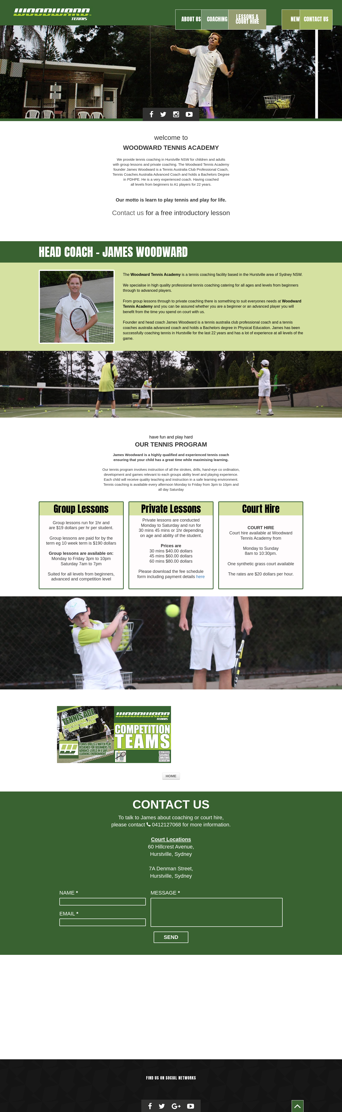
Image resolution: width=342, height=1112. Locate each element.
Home (171, 775)
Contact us (128, 211)
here (200, 575)
